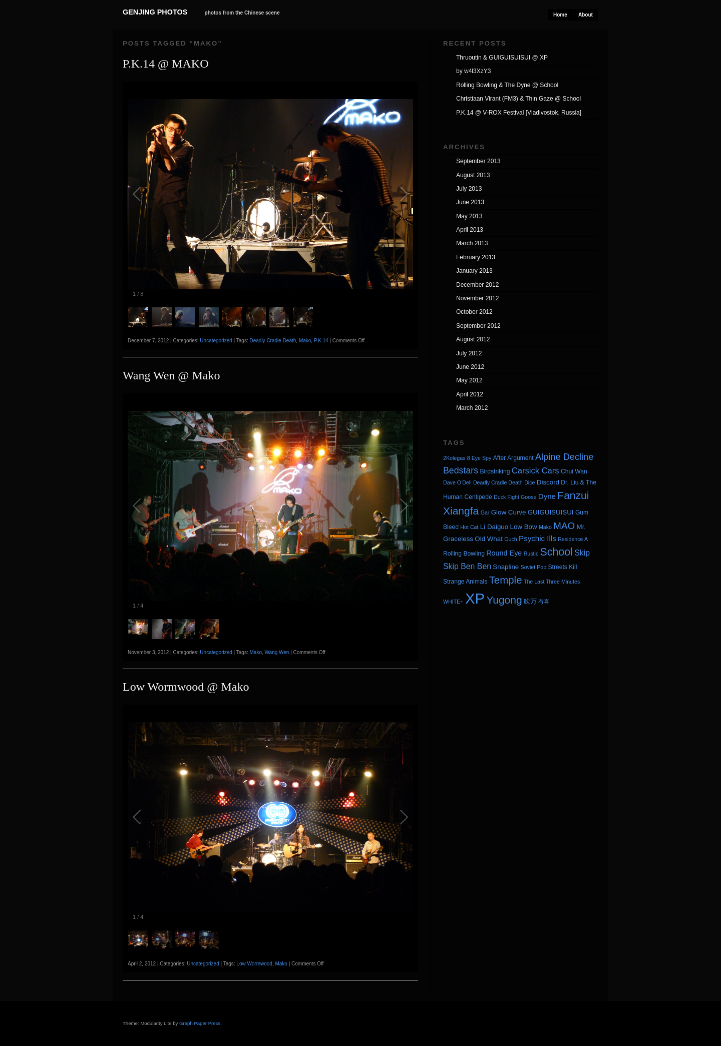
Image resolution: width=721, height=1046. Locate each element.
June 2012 (470, 366)
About (585, 15)
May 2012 (469, 380)
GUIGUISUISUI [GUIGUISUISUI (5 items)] (551, 512)
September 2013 (478, 161)
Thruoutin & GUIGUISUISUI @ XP (502, 57)
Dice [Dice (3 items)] (529, 482)
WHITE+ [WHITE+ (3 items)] (453, 602)
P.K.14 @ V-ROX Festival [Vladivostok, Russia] (518, 112)
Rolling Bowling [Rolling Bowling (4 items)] (464, 553)
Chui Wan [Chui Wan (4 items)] (574, 471)
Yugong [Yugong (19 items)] (504, 600)
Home (560, 15)
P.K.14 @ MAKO (165, 63)
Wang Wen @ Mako (171, 375)
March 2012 (472, 407)
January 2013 (474, 270)
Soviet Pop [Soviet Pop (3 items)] (534, 567)
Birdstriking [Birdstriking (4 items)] (495, 471)
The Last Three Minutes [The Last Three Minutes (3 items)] (552, 582)
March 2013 (472, 243)
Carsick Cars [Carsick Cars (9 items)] (535, 470)
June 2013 (470, 202)
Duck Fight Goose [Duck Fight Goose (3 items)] (515, 497)
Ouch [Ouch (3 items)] (510, 539)
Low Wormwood (254, 963)
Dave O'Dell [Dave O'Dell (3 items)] (457, 482)
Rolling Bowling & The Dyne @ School (507, 85)
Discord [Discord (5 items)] (548, 482)
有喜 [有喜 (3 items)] (543, 602)
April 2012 (469, 394)
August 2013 (473, 175)
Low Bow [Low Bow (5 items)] (523, 527)
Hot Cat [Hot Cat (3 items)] (469, 527)
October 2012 (474, 311)
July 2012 (469, 353)
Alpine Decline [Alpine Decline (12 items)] (564, 457)
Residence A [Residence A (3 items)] (573, 539)
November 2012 (477, 298)
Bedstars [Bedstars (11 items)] (460, 470)
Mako (305, 340)
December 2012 (477, 284)
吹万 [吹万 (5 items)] (530, 601)
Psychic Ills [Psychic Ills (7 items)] (537, 538)
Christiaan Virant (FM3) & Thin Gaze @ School (518, 98)
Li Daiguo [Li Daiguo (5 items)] (494, 527)
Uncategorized (216, 340)
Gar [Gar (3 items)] (485, 512)
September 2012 (478, 325)
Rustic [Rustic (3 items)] (531, 554)
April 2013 (469, 229)
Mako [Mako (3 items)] (545, 527)
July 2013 (469, 188)
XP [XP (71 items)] (475, 598)
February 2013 (475, 257)
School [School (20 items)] (556, 552)
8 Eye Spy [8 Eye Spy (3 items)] (479, 458)
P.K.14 (321, 340)
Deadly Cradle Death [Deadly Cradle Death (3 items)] (498, 482)
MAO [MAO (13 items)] (564, 525)
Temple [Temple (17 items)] (505, 580)
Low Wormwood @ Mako (186, 686)
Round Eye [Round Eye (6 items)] (504, 553)
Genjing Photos (155, 12)
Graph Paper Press (199, 1023)
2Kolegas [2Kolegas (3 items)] (454, 458)
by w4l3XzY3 (473, 71)
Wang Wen (277, 652)
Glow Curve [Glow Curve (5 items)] (508, 512)
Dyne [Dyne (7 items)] (547, 496)
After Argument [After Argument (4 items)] (513, 457)
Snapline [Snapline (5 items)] (506, 567)
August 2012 (473, 339)
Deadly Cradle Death (272, 340)
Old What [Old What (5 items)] (489, 539)
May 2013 (469, 216)
